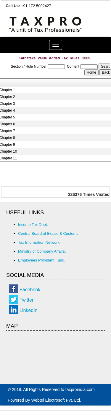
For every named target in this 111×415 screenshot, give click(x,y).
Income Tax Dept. (33, 224)
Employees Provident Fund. (41, 260)
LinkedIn (29, 310)
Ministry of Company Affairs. (42, 251)
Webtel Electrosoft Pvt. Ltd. (56, 400)
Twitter (26, 299)
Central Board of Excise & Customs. (48, 233)
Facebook (30, 289)
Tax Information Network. (39, 242)
